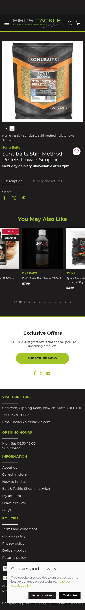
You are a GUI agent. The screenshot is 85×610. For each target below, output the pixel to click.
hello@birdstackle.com (31, 422)
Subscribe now (42, 358)
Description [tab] (13, 181)
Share (7, 192)
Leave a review (14, 503)
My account (11, 496)
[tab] (15, 302)
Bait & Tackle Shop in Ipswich (26, 489)
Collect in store (14, 474)
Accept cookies (42, 595)
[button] (6, 23)
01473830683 (18, 415)
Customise (70, 595)
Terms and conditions (19, 529)
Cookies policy (14, 536)
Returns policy (14, 558)
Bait (17, 135)
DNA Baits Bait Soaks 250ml (41, 278)
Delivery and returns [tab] (46, 181)
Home (6, 135)
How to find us (14, 482)
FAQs (6, 510)
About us (9, 467)
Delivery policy (14, 550)
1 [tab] (12, 128)
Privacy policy (13, 543)
